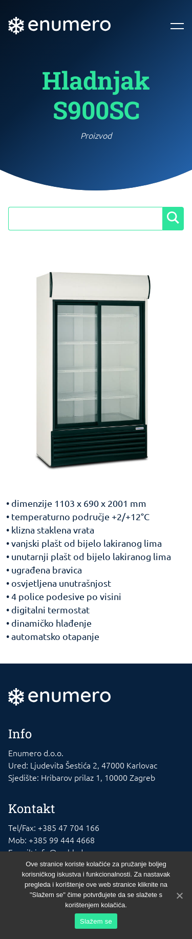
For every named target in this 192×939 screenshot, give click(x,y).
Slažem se (96, 921)
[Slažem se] (179, 895)
